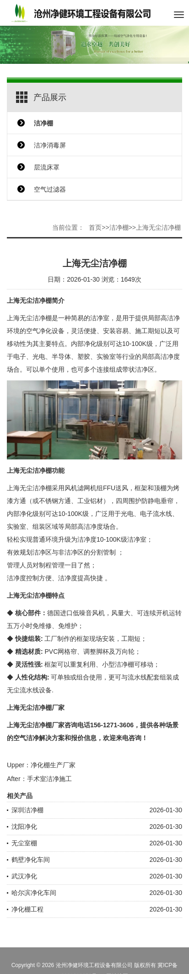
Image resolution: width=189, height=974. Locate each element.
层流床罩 (46, 167)
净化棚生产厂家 (53, 765)
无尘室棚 (24, 843)
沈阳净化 (24, 826)
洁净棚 (119, 227)
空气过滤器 (50, 189)
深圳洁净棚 (27, 810)
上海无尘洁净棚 (158, 227)
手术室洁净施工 (49, 778)
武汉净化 (24, 876)
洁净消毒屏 (50, 145)
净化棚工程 (27, 909)
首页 (95, 227)
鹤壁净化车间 (30, 859)
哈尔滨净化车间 (33, 892)
